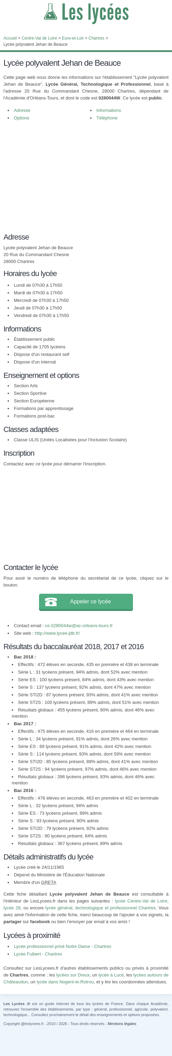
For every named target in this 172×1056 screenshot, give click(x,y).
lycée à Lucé (111, 975)
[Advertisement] (82, 180)
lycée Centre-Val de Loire (141, 901)
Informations (108, 110)
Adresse (22, 110)
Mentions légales (122, 1024)
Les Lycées (86, 13)
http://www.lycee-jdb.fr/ (57, 633)
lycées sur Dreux (73, 975)
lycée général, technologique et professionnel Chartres (100, 907)
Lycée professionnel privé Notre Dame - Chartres (62, 946)
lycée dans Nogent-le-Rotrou (65, 981)
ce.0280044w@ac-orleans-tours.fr (79, 625)
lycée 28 (11, 907)
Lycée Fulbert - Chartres (38, 954)
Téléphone (106, 117)
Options (21, 117)
